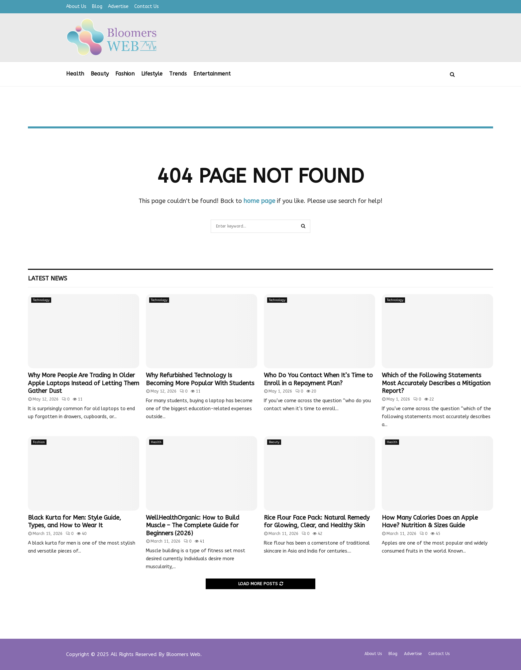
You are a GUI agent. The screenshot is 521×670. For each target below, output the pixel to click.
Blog (97, 6)
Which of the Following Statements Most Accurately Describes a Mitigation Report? (436, 383)
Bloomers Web (183, 654)
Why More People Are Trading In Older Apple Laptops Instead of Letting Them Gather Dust (83, 383)
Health (75, 74)
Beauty (100, 74)
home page (259, 201)
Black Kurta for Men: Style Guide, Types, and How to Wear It (74, 521)
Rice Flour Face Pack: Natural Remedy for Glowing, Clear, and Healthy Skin (316, 521)
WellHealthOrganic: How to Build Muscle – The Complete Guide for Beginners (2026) (192, 525)
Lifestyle (151, 74)
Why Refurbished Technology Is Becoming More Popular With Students (200, 379)
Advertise (118, 6)
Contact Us (146, 6)
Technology (41, 300)
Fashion (125, 74)
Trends (178, 74)
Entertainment (212, 74)
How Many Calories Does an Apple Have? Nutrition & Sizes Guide (430, 521)
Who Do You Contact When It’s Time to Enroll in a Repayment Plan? (318, 379)
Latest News (47, 278)
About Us (76, 6)
